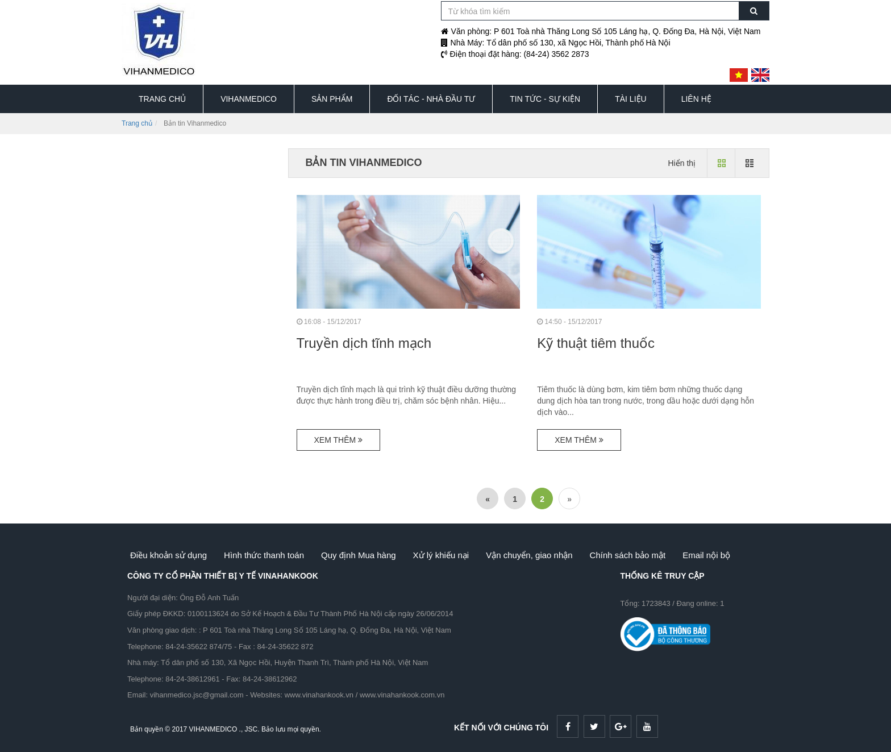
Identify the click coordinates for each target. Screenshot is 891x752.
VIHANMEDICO (248, 98)
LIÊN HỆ (696, 98)
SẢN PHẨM (331, 98)
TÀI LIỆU (630, 98)
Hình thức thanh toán (264, 555)
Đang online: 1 (701, 603)
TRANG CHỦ (162, 98)
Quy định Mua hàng (358, 555)
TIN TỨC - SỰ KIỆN (545, 98)
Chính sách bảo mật (628, 555)
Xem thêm (338, 439)
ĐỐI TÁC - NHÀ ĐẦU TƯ (431, 98)
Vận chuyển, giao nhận (529, 555)
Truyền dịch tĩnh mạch (364, 343)
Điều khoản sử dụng (168, 555)
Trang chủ (137, 123)
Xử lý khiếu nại (441, 555)
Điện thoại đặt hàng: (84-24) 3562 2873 (515, 54)
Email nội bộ (706, 555)
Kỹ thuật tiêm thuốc (596, 343)
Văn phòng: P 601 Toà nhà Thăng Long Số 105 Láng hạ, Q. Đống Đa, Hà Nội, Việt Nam (601, 31)
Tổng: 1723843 (646, 603)
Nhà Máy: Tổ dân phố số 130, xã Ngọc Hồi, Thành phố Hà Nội (556, 42)
